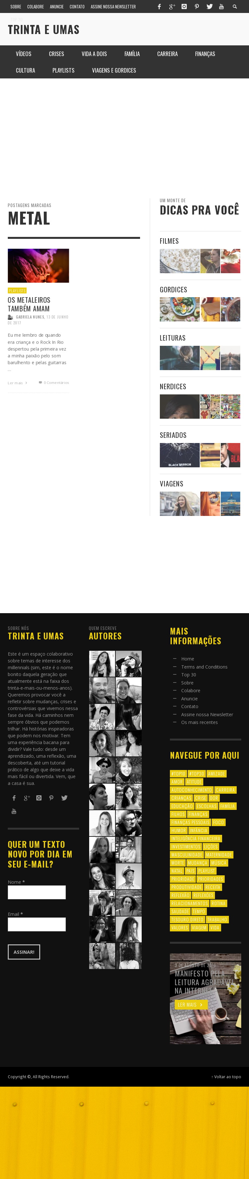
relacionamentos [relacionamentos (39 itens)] (190, 903)
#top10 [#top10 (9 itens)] (178, 773)
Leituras (173, 338)
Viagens (172, 483)
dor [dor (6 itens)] (214, 797)
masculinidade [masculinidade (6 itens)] (187, 854)
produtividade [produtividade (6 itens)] (187, 886)
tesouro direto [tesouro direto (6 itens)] (188, 919)
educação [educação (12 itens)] (182, 805)
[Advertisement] (124, 138)
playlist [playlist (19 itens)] (206, 870)
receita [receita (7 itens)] (213, 886)
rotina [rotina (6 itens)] (219, 903)
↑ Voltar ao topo (226, 1076)
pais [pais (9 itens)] (190, 870)
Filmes (169, 241)
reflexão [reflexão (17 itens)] (181, 895)
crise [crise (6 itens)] (200, 797)
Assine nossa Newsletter (207, 714)
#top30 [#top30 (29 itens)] (196, 773)
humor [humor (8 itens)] (179, 830)
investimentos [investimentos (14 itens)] (186, 846)
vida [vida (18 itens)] (214, 927)
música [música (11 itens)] (219, 862)
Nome (16, 882)
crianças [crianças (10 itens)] (181, 797)
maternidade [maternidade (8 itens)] (219, 854)
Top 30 (188, 674)
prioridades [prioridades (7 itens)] (210, 878)
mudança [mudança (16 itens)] (198, 862)
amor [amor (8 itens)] (177, 781)
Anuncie (189, 698)
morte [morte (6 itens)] (178, 862)
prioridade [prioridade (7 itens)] (183, 878)
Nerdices (173, 386)
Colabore (190, 690)
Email (15, 914)
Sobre (187, 683)
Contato (189, 706)
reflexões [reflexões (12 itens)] (203, 895)
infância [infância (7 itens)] (199, 830)
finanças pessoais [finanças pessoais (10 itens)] (190, 822)
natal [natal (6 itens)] (177, 870)
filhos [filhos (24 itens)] (178, 814)
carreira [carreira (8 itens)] (225, 789)
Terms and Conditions (204, 667)
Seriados (173, 435)
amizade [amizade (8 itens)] (216, 773)
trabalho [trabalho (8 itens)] (217, 919)
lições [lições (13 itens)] (211, 846)
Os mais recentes (199, 722)
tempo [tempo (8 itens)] (199, 911)
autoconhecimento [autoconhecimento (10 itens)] (192, 789)
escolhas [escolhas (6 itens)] (207, 805)
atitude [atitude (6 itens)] (194, 781)
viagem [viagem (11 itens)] (199, 927)
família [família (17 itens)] (227, 805)
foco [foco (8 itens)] (218, 822)
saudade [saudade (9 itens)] (180, 911)
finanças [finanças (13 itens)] (198, 814)
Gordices (173, 289)
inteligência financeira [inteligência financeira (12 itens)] (196, 838)
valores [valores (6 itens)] (180, 927)
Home (187, 659)
